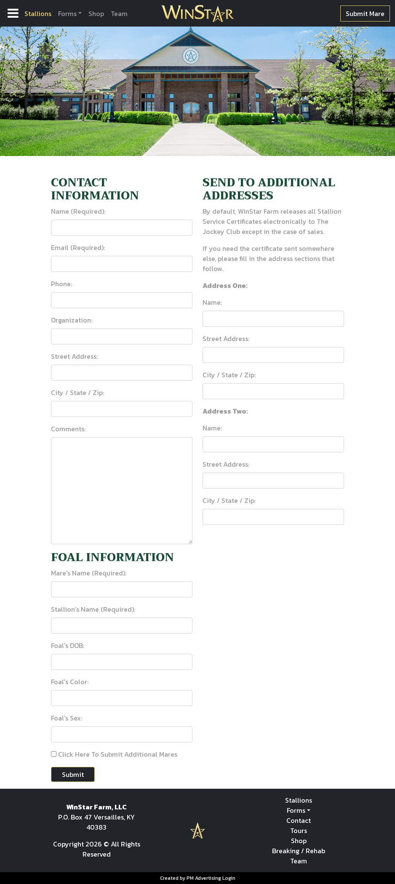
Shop (96, 13)
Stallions (37, 13)
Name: (212, 302)
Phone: (61, 284)
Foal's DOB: (67, 645)
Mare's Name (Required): (88, 573)
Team (119, 13)
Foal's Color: (69, 682)
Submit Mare (365, 13)
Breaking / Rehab (298, 851)
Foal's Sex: (66, 718)
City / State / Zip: (77, 392)
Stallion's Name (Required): (93, 609)
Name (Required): (78, 211)
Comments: (68, 429)
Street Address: (74, 356)
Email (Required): (78, 247)
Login (228, 878)
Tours (298, 830)
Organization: (71, 320)
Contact (298, 820)
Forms (67, 13)
